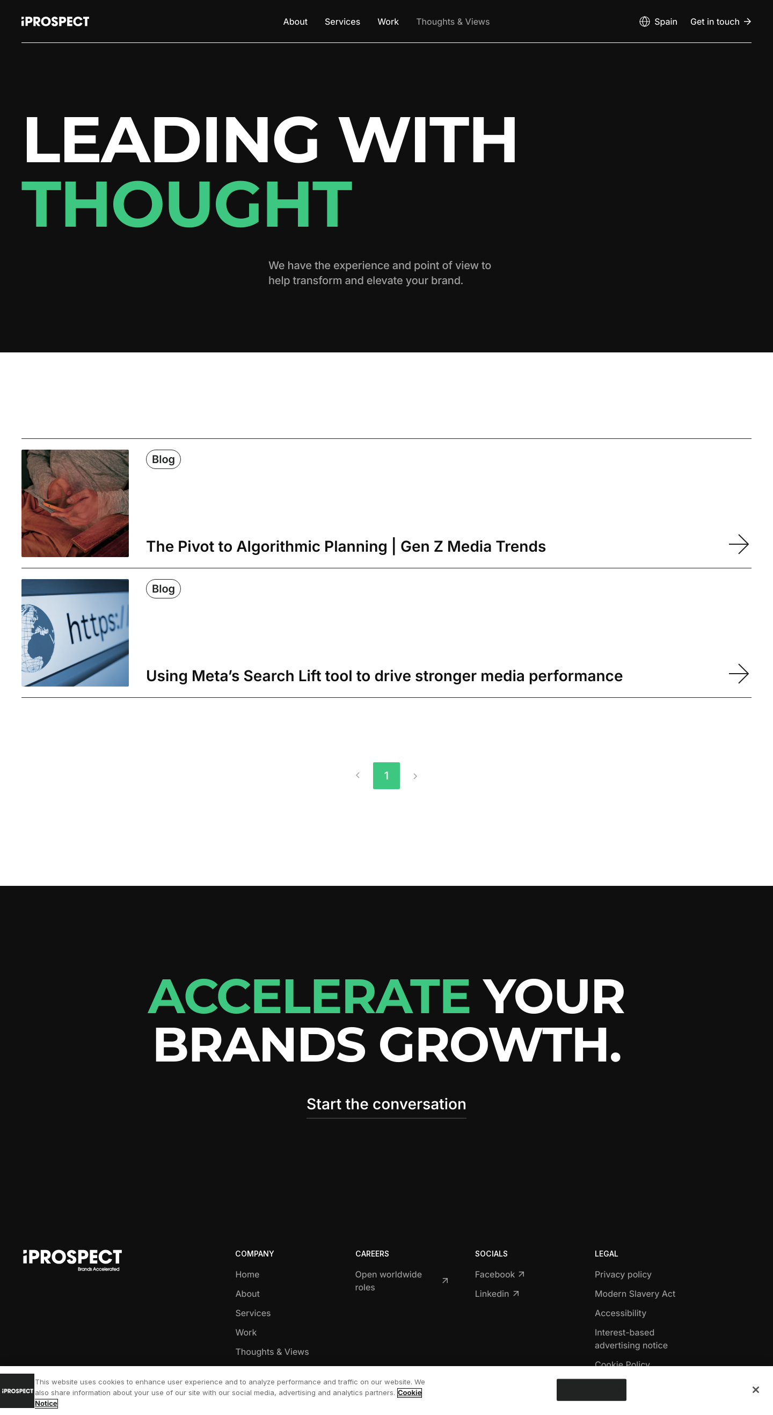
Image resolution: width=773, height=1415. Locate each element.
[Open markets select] (657, 21)
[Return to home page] (55, 21)
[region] (386, 1390)
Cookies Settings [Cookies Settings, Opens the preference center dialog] (592, 1389)
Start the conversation (386, 1104)
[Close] (756, 1390)
